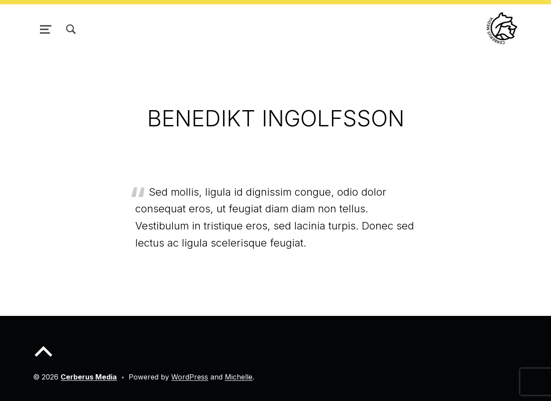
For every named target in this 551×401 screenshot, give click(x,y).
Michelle (238, 376)
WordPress (189, 376)
